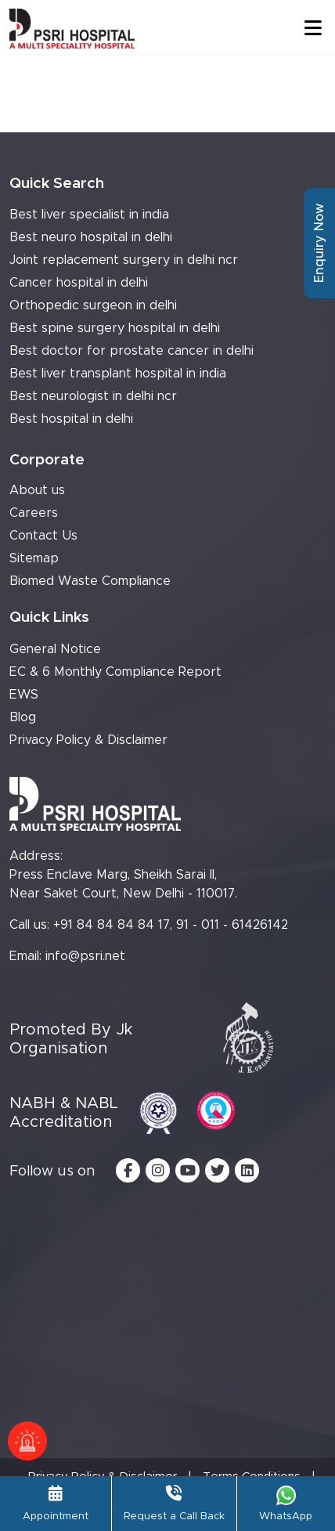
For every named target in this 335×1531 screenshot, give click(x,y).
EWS (23, 694)
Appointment (55, 1504)
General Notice (55, 649)
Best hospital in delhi (71, 419)
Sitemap (34, 558)
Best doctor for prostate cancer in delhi (131, 351)
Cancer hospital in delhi (78, 282)
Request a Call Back (174, 1504)
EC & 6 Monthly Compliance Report (115, 672)
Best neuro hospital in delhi (90, 237)
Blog (22, 717)
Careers (33, 513)
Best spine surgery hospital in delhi (114, 328)
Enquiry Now (319, 243)
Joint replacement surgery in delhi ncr (123, 260)
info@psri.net (85, 956)
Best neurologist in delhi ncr (93, 396)
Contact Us (43, 535)
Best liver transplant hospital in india (117, 373)
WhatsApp (285, 1504)
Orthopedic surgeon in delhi (93, 305)
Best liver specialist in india (89, 214)
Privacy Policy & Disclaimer (88, 740)
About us (37, 490)
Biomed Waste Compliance (90, 581)
